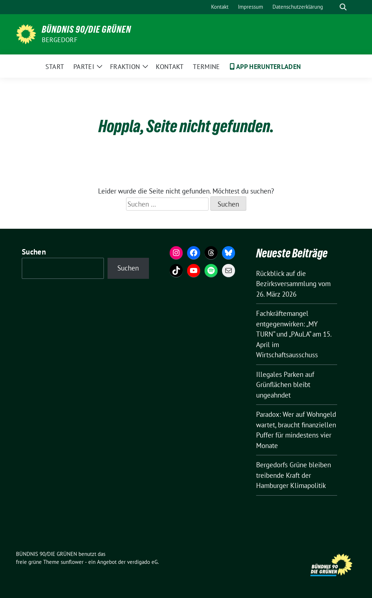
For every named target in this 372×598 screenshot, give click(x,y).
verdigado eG (142, 561)
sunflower (72, 561)
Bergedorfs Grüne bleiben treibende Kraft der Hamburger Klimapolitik (293, 475)
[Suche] (332, 7)
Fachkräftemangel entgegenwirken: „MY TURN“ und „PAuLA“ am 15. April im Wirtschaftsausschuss (293, 334)
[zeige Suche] (343, 7)
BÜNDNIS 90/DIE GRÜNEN (86, 29)
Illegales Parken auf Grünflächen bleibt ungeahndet (285, 384)
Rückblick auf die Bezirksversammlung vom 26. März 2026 (293, 283)
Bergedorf (59, 40)
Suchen (34, 252)
